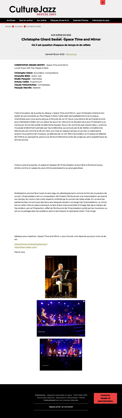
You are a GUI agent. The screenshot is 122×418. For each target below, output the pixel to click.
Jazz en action (26, 20)
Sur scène (41, 20)
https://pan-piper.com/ (25, 247)
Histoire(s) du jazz (100, 20)
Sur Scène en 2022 (33, 26)
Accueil (8, 26)
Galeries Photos (80, 20)
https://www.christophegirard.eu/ (30, 244)
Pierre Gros (71, 54)
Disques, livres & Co (59, 20)
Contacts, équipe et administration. (105, 398)
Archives (11, 20)
